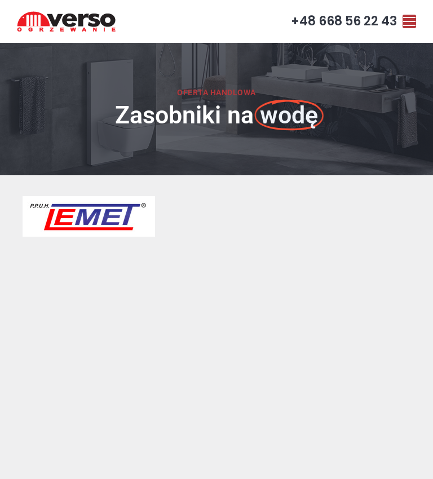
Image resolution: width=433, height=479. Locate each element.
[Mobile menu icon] (409, 21)
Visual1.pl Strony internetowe (316, 460)
